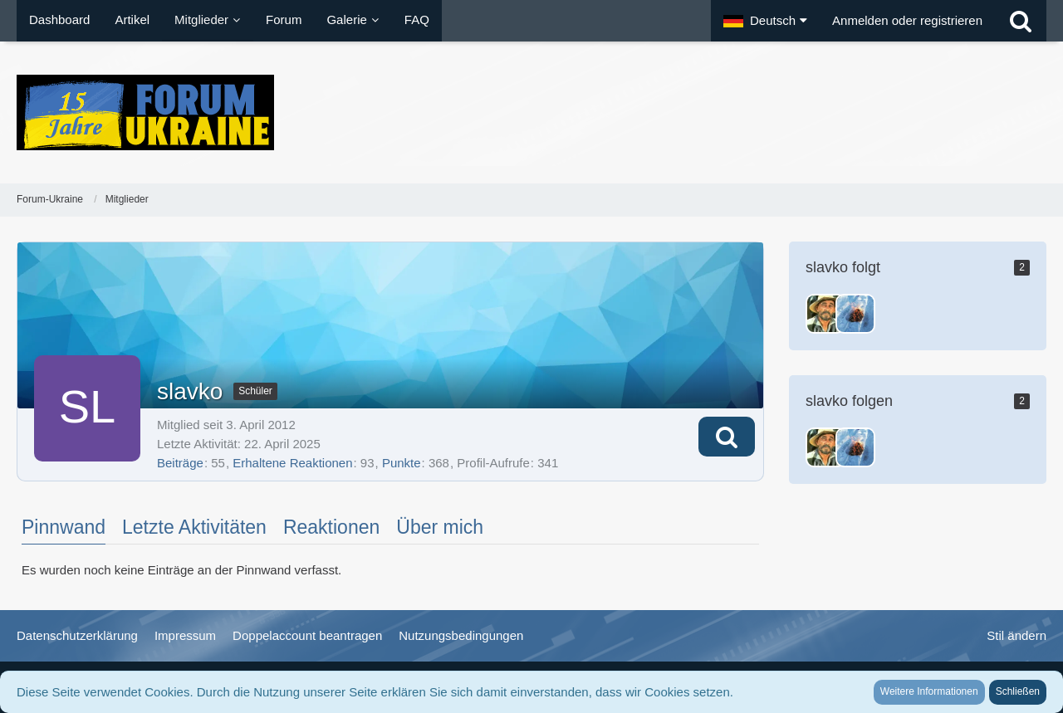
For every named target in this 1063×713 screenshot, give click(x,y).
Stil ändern (1016, 635)
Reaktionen (331, 527)
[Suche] (1020, 21)
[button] (765, 21)
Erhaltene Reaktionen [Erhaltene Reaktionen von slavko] (292, 463)
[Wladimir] (855, 314)
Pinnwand (63, 527)
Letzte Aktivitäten (194, 527)
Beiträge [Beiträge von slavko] (180, 463)
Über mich (439, 527)
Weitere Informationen (929, 691)
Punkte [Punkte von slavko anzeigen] (401, 463)
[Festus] (825, 314)
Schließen (1018, 691)
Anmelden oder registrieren (907, 20)
